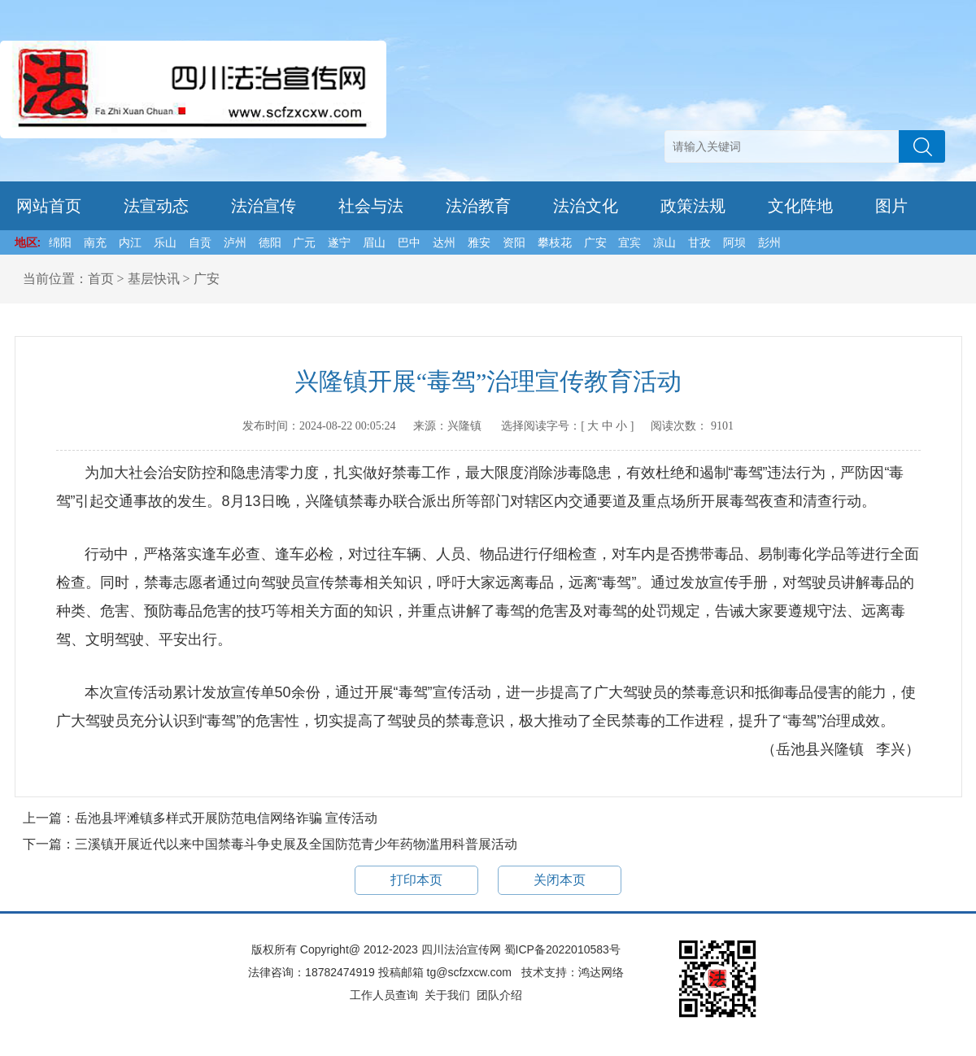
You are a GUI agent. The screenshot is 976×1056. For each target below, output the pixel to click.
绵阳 (60, 242)
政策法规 (692, 206)
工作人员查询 (384, 994)
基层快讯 (154, 279)
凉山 (664, 242)
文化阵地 (800, 206)
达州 (444, 242)
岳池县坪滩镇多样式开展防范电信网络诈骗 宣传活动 (226, 818)
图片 (891, 206)
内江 (130, 242)
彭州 (769, 242)
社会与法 (370, 206)
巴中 (409, 242)
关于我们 (447, 994)
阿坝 (734, 242)
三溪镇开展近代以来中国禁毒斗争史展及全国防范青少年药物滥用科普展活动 (296, 844)
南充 (95, 242)
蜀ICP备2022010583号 (562, 949)
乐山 (165, 242)
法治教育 (478, 206)
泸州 (235, 242)
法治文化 (585, 206)
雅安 (479, 242)
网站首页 (48, 206)
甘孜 (699, 242)
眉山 (374, 242)
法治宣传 (263, 206)
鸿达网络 (601, 972)
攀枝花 (555, 242)
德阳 (270, 242)
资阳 (514, 242)
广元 (304, 242)
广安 (595, 242)
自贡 (200, 242)
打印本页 (416, 880)
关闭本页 (560, 880)
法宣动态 (156, 206)
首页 (101, 279)
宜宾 (629, 242)
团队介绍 (499, 994)
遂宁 (339, 242)
